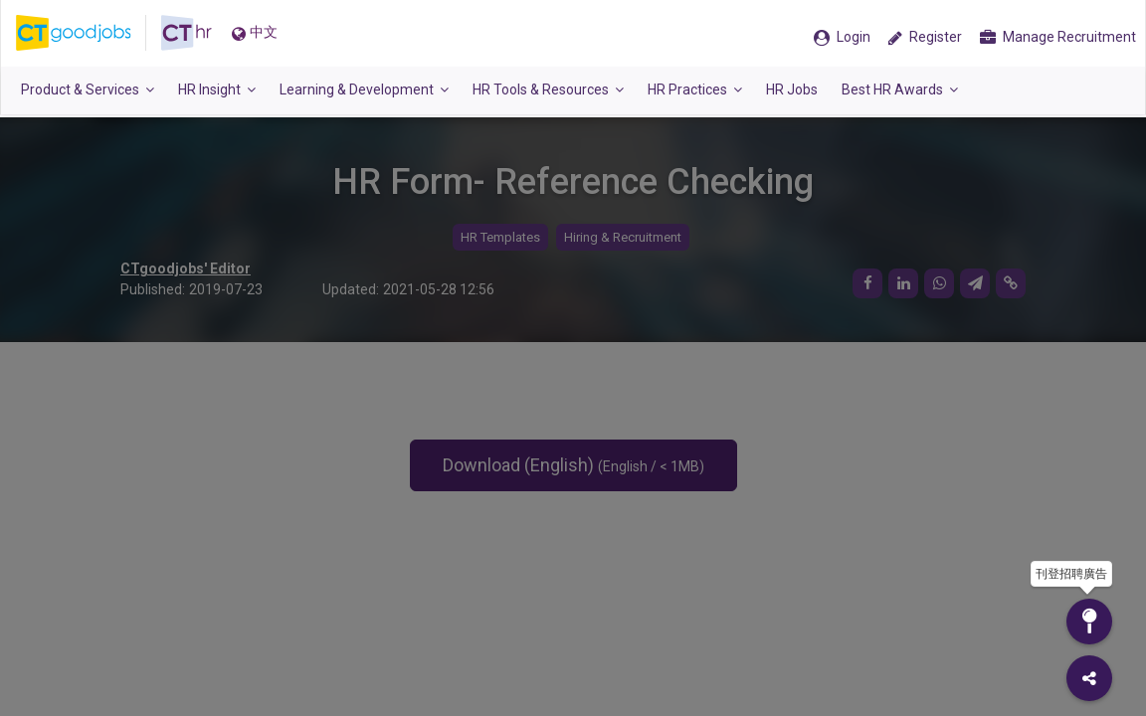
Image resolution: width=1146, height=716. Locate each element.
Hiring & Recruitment (622, 237)
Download (573, 464)
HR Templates (500, 237)
